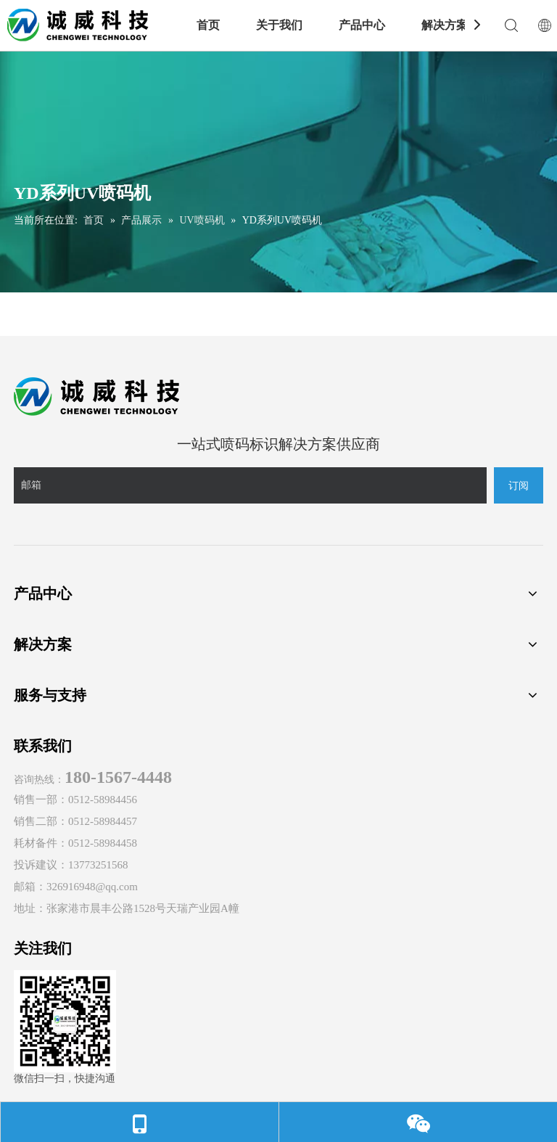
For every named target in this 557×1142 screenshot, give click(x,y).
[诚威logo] (96, 396)
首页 (208, 25)
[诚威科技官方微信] (65, 1021)
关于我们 (279, 25)
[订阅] (518, 485)
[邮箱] (250, 485)
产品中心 (362, 25)
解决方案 (444, 25)
